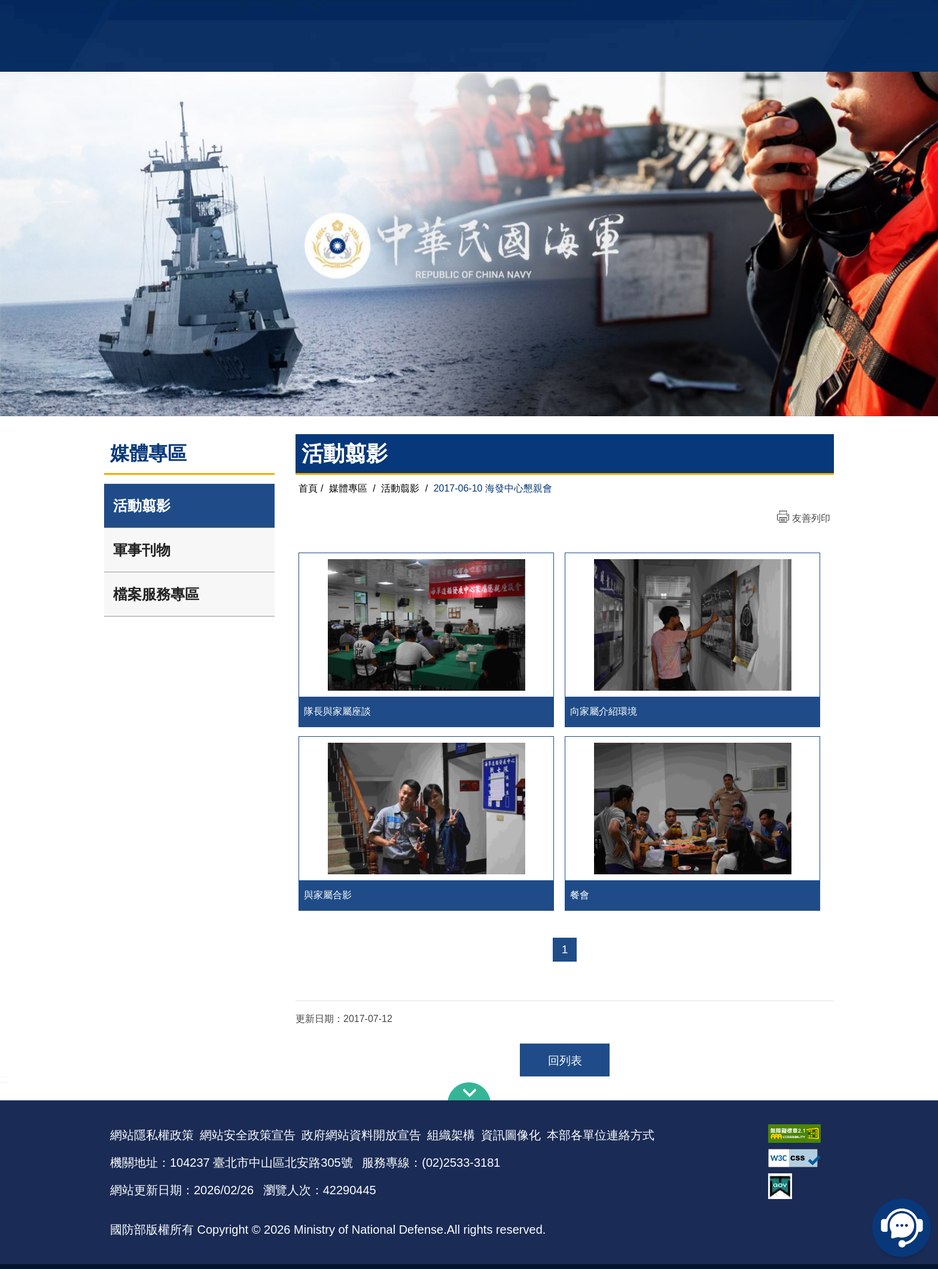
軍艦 (691, 15)
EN (493, 15)
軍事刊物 (141, 550)
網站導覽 (465, 15)
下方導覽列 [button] (469, 1096)
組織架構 (451, 1139)
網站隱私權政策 (152, 1139)
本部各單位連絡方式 (600, 1139)
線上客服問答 (902, 1227)
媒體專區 (348, 488)
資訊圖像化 (511, 1139)
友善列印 (811, 518)
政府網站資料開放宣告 (361, 1139)
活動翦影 (141, 506)
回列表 (565, 1065)
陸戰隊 (759, 15)
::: (4, 1083)
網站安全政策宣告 (248, 1139)
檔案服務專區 (156, 594)
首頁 (308, 488)
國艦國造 (723, 15)
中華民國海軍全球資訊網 (293, 16)
